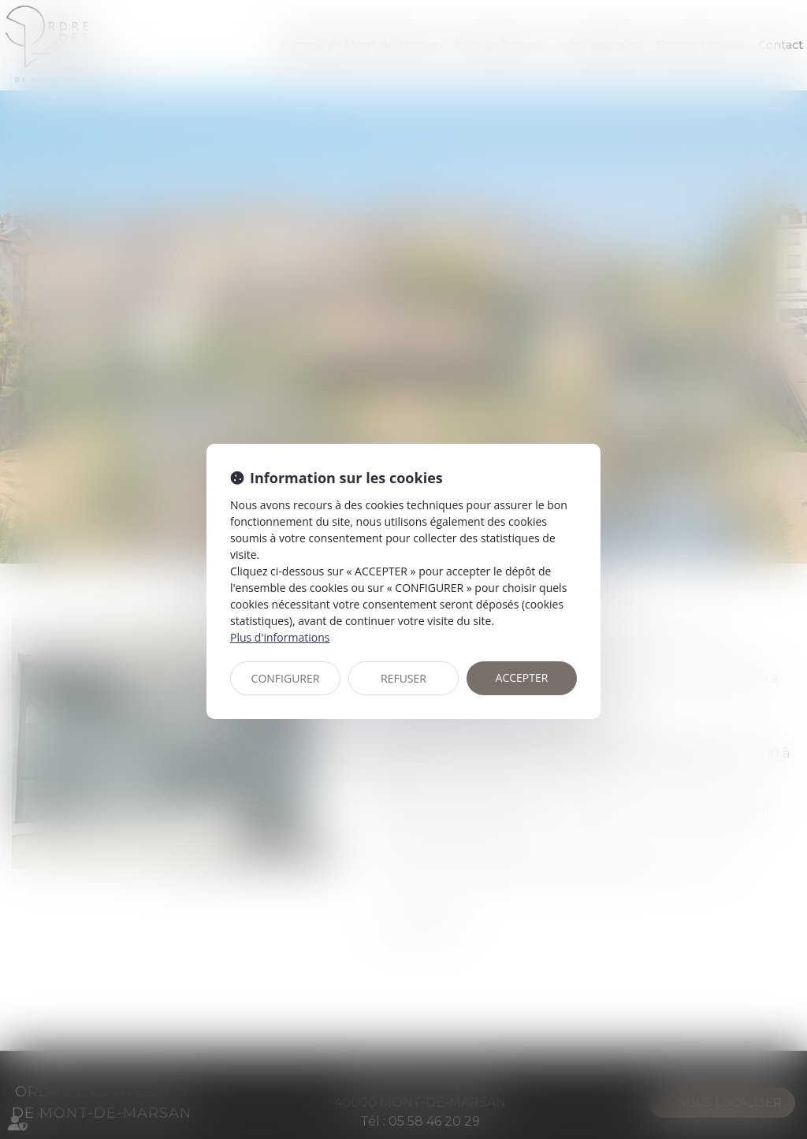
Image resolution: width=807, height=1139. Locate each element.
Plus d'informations (279, 637)
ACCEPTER (522, 677)
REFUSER (403, 678)
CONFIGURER (285, 678)
